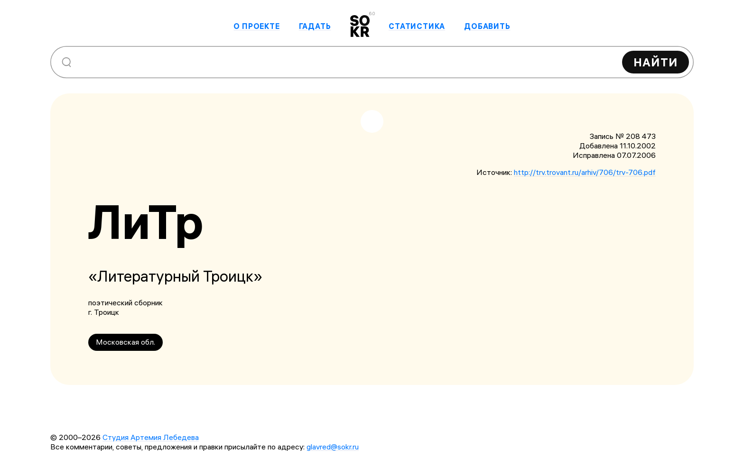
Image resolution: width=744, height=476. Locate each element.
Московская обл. (125, 342)
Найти (655, 62)
